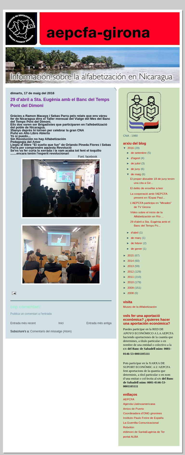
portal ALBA (130, 436)
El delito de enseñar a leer (146, 188)
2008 (130, 292)
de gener (137, 248)
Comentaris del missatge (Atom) (51, 331)
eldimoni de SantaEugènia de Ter (144, 431)
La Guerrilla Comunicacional (141, 422)
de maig (136, 174)
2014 (130, 260)
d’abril (135, 232)
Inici (61, 323)
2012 (130, 271)
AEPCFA (128, 399)
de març (136, 237)
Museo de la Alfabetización (140, 306)
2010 (130, 282)
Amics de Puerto (133, 408)
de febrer (137, 243)
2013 (130, 266)
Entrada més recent (23, 323)
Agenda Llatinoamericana (139, 403)
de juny (136, 168)
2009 (130, 287)
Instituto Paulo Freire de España (143, 417)
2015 (130, 255)
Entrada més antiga (99, 323)
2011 (130, 276)
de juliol (136, 163)
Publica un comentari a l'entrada (31, 313)
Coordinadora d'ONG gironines (142, 413)
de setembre (139, 152)
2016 (130, 147)
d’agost (136, 158)
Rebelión (128, 427)
